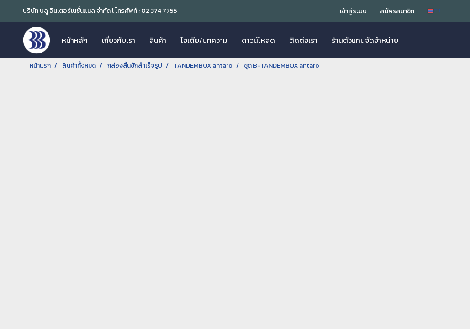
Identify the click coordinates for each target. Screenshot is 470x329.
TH (434, 10)
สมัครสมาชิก (397, 11)
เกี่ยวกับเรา (118, 40)
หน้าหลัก (75, 40)
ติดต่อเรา (303, 40)
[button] (413, 40)
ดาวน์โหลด (258, 40)
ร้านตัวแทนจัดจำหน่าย (365, 40)
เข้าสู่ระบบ (353, 11)
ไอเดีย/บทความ (203, 40)
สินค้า (157, 40)
